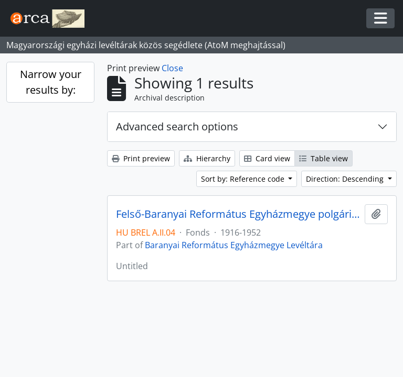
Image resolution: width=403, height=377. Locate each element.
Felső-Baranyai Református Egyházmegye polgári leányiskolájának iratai (238, 214)
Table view (323, 158)
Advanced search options (177, 126)
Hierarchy (207, 158)
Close (172, 68)
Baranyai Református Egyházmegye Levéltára (234, 245)
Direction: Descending (346, 179)
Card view (267, 158)
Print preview (141, 158)
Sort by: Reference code (244, 179)
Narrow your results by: (50, 82)
